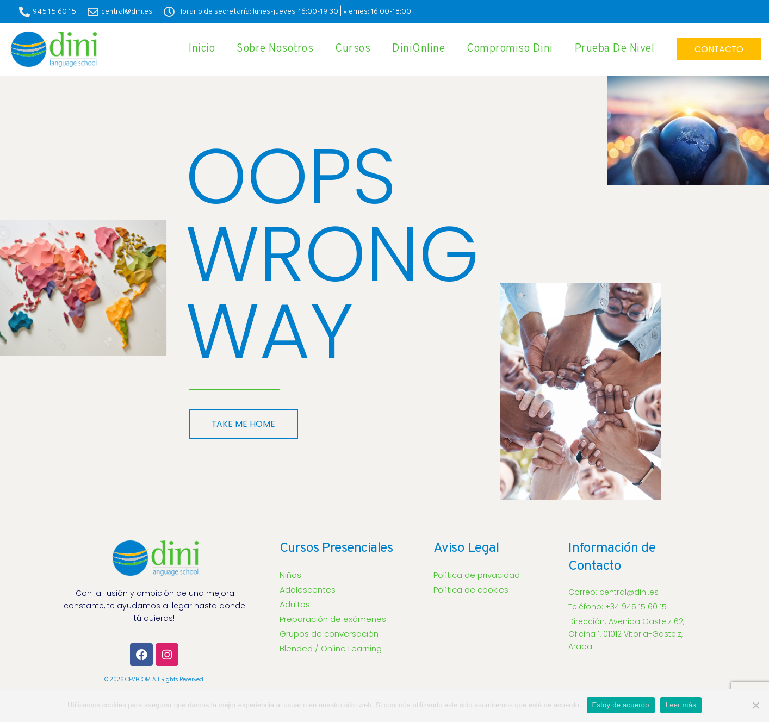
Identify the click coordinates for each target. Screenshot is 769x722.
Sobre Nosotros (270, 48)
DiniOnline (413, 48)
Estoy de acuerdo (620, 705)
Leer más (681, 705)
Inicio (197, 48)
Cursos (347, 48)
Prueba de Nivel (610, 48)
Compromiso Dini (505, 48)
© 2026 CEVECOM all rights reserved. (154, 679)
